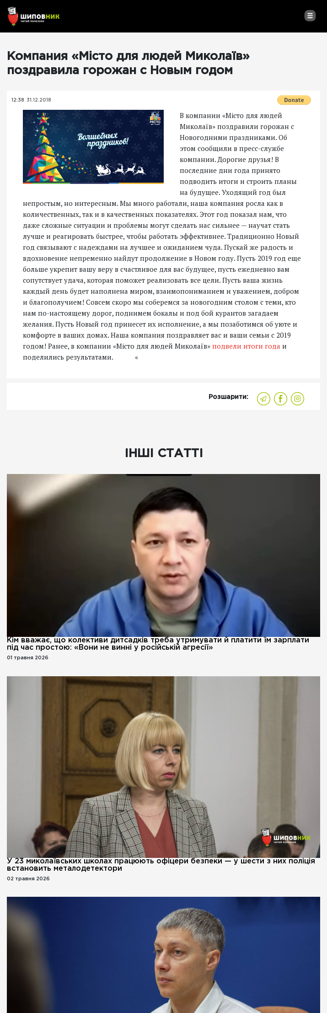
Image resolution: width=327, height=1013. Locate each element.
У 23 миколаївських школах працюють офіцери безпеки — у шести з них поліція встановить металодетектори (161, 865)
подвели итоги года (245, 345)
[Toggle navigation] (310, 15)
